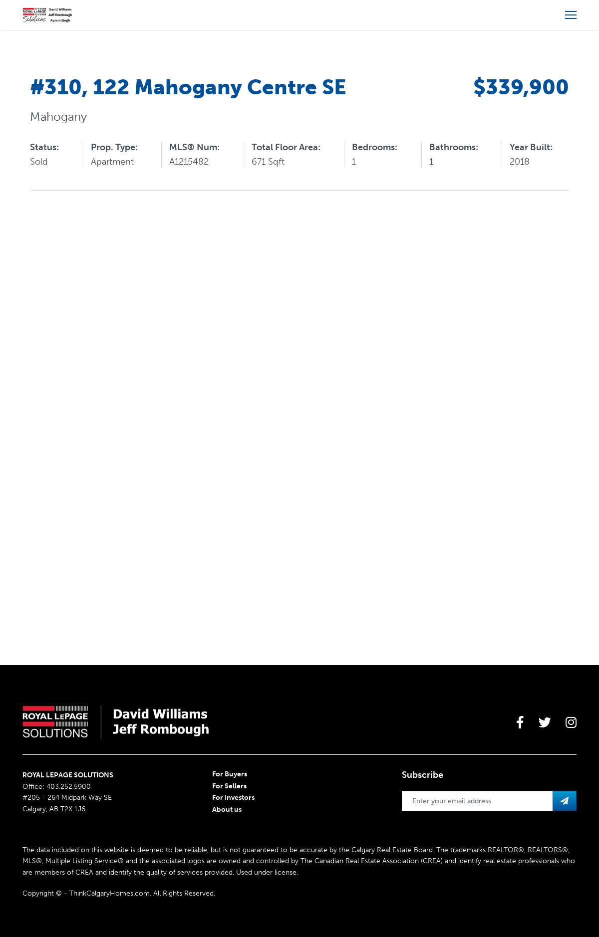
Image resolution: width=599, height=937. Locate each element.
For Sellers (229, 786)
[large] (520, 722)
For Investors (233, 797)
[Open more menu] (571, 15)
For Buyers (229, 774)
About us (227, 809)
